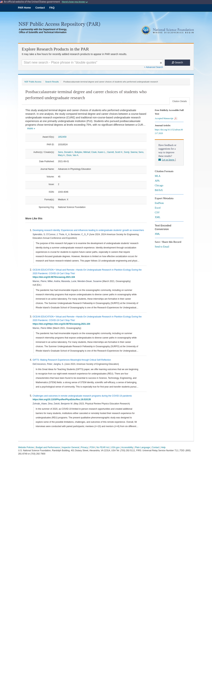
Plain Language (142, 447)
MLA (157, 176)
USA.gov (115, 447)
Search (177, 62)
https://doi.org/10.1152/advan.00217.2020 (169, 131)
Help (163, 447)
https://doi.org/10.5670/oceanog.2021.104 (54, 277)
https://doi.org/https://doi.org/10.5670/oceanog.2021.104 (62, 324)
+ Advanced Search (153, 67)
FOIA (92, 447)
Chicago (159, 185)
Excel (158, 207)
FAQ (52, 7)
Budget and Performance (48, 447)
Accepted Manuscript (166, 118)
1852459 (62, 137)
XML (157, 217)
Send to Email (162, 246)
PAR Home (24, 7)
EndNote (159, 203)
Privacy (84, 447)
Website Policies (26, 447)
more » (31, 128)
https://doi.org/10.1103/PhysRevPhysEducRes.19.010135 (62, 399)
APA (157, 180)
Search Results (52, 82)
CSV (157, 212)
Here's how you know (75, 1)
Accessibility (127, 447)
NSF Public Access (32, 82)
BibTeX (159, 190)
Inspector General (70, 447)
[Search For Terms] (92, 63)
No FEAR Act (102, 447)
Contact (40, 7)
